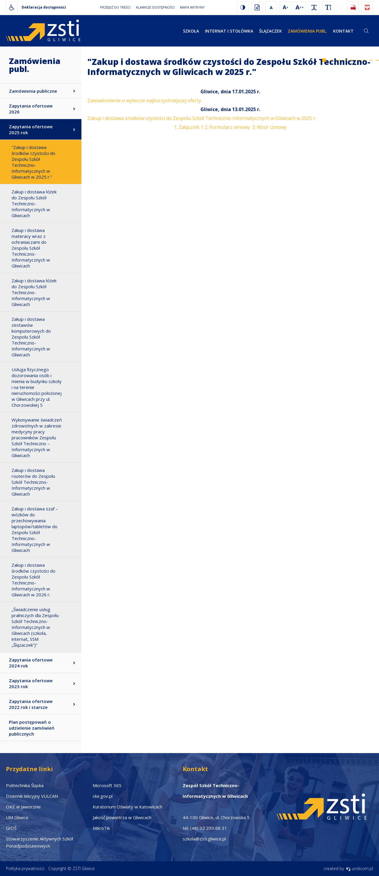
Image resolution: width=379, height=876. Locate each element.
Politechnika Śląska (25, 785)
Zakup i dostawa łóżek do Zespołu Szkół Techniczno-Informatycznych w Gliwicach (34, 203)
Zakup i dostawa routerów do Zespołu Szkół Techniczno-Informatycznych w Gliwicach (33, 482)
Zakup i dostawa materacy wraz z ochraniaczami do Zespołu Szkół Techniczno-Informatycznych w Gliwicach (31, 248)
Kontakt (343, 31)
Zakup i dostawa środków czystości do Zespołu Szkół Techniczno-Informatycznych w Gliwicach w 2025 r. (201, 118)
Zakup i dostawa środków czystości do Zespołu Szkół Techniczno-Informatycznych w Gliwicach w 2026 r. (33, 580)
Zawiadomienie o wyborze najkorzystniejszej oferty (144, 100)
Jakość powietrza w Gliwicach (122, 817)
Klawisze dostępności (155, 7)
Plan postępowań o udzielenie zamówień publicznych (31, 728)
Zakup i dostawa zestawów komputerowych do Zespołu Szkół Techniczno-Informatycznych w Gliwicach (31, 337)
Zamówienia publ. (307, 31)
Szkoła (191, 31)
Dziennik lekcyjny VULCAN (32, 796)
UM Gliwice (17, 817)
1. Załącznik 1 (188, 127)
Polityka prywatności (25, 868)
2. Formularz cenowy (227, 127)
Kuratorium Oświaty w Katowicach (127, 807)
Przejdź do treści (115, 7)
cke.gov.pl (103, 796)
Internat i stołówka (229, 31)
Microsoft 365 (107, 785)
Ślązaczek (270, 31)
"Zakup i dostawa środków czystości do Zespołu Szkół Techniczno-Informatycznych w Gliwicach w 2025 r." (33, 162)
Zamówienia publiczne (33, 91)
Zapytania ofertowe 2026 (31, 109)
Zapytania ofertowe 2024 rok (31, 663)
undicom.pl (359, 868)
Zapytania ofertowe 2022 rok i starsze (31, 704)
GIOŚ (11, 828)
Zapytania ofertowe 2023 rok (31, 683)
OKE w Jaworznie (23, 807)
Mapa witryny (192, 7)
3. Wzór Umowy (269, 127)
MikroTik (101, 828)
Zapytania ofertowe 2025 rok (31, 129)
